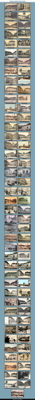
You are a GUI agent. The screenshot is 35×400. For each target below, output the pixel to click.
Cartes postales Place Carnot (17, 1)
